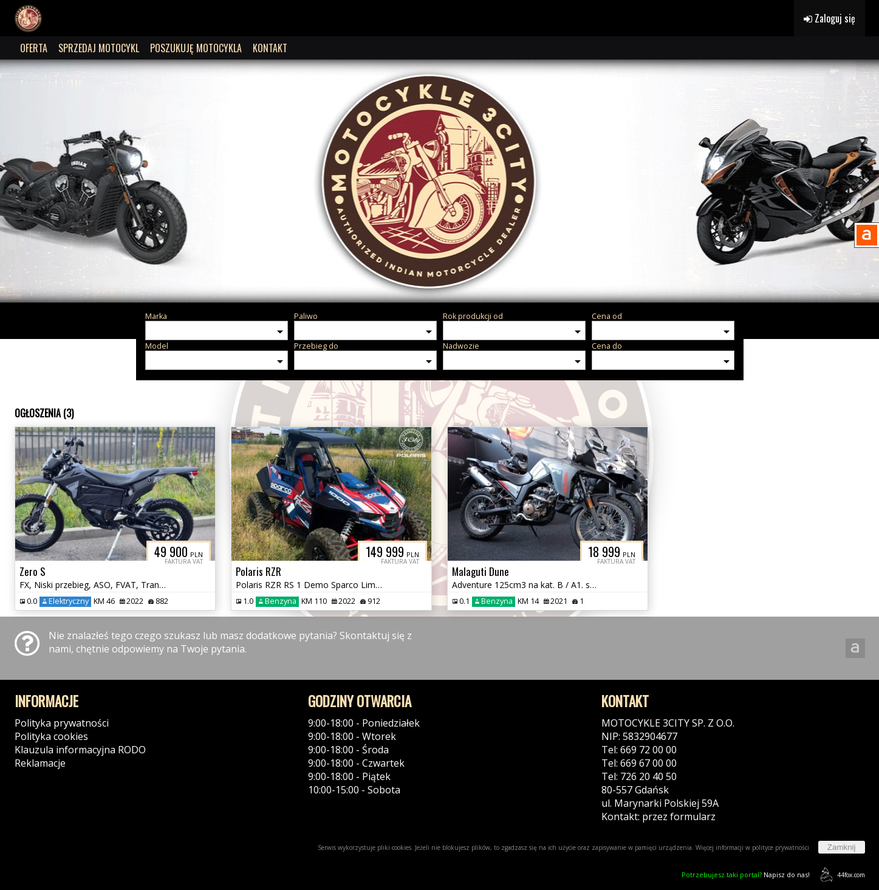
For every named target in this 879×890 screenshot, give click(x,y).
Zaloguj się (829, 18)
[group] (439, 181)
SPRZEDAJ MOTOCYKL (98, 48)
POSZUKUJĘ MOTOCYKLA (196, 48)
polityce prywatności (780, 847)
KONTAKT (270, 48)
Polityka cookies (51, 736)
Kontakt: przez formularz (658, 816)
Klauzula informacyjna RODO (80, 749)
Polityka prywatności (62, 723)
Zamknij (841, 847)
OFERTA (33, 48)
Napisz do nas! (746, 874)
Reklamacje (40, 763)
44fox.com (840, 874)
